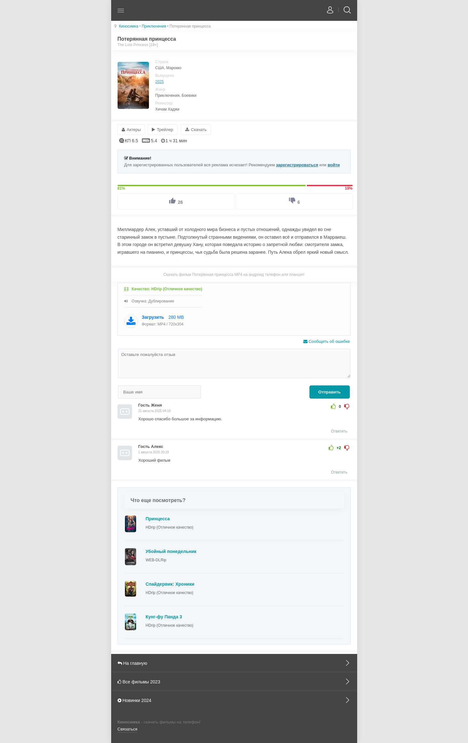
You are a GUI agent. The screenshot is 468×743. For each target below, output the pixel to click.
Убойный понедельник (171, 551)
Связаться (127, 728)
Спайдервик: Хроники (170, 583)
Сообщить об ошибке (326, 341)
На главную (234, 662)
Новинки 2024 (234, 700)
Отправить (329, 391)
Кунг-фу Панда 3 (164, 616)
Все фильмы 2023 (234, 681)
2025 (159, 81)
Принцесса (158, 518)
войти (334, 164)
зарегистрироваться (297, 164)
